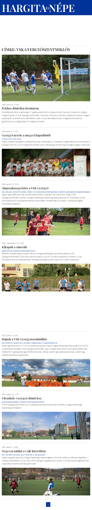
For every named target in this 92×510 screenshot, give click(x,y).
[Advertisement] (46, 28)
